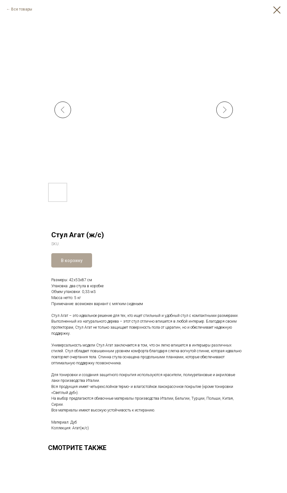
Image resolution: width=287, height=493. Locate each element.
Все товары (21, 9)
